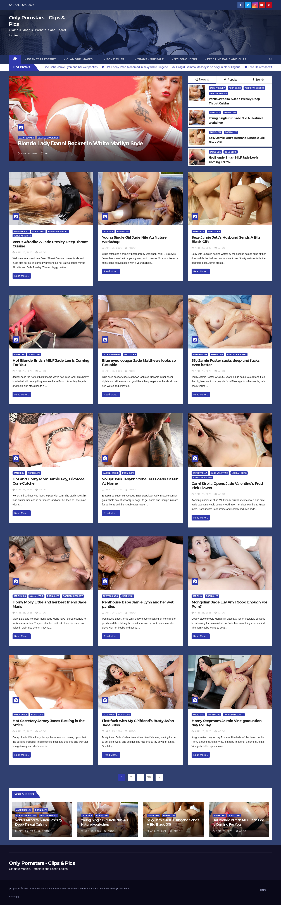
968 (150, 777)
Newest (202, 79)
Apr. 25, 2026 (29, 153)
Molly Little (37, 596)
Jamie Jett (215, 132)
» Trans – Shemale (149, 59)
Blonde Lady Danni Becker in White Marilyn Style (80, 143)
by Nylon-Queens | (120, 888)
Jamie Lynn (127, 596)
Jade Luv (197, 596)
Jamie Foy (19, 473)
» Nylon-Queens (184, 59)
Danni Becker (26, 138)
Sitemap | (14, 896)
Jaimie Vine (198, 715)
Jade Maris (20, 596)
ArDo (46, 153)
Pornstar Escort (254, 88)
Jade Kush (109, 715)
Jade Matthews (111, 354)
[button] (270, 59)
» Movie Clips (115, 59)
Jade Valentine (219, 473)
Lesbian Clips (239, 473)
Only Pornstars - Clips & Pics (42, 863)
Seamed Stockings (48, 138)
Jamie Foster (200, 354)
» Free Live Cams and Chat (227, 59)
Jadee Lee (215, 152)
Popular (231, 79)
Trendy (258, 79)
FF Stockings (110, 596)
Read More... (21, 275)
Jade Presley (217, 88)
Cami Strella (200, 473)
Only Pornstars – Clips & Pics (44, 888)
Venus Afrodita (218, 93)
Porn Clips (235, 88)
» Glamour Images (80, 59)
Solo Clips (231, 152)
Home (263, 890)
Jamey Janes (20, 715)
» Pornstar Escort (40, 59)
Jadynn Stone (110, 473)
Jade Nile (215, 112)
